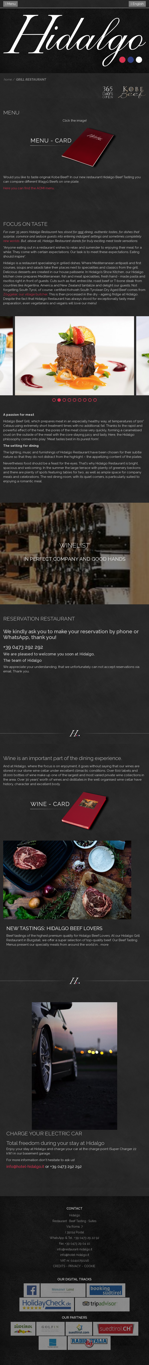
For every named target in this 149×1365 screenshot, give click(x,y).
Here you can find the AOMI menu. (29, 188)
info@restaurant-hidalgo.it (74, 1249)
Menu (10, 4)
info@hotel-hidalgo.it (25, 1166)
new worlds (11, 241)
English (137, 4)
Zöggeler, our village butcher (25, 294)
